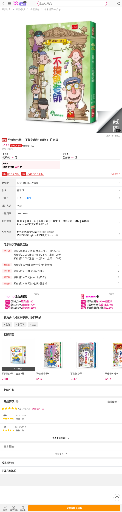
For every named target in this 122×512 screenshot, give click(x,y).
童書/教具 (20, 9)
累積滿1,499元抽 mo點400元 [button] (30, 303)
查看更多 (61, 479)
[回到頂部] (116, 497)
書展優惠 (34, 9)
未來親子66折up (52, 9)
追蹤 (28, 224)
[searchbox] (72, 3)
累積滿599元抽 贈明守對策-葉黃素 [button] (33, 290)
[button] (108, 120)
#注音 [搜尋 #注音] (33, 350)
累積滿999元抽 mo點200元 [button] (29, 297)
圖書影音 (6, 9)
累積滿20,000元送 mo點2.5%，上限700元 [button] (37, 280)
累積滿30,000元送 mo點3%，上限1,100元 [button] (37, 284)
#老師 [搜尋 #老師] (7, 350)
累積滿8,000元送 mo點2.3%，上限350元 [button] (37, 277)
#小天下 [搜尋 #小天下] (20, 350)
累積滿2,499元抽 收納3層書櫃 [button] (30, 309)
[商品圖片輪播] (61, 72)
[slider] (61, 326)
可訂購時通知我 (74, 508)
